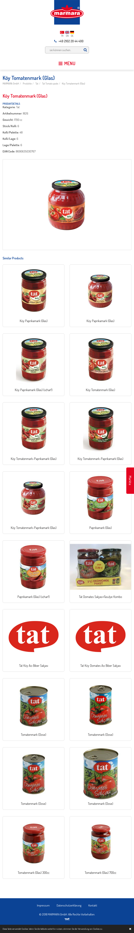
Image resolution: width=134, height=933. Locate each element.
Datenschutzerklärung (69, 905)
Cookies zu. (98, 928)
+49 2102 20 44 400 (68, 41)
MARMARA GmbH (11, 83)
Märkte (130, 480)
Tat (36, 83)
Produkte (27, 83)
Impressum (43, 905)
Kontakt (92, 905)
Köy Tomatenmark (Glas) (73, 83)
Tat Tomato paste (50, 83)
